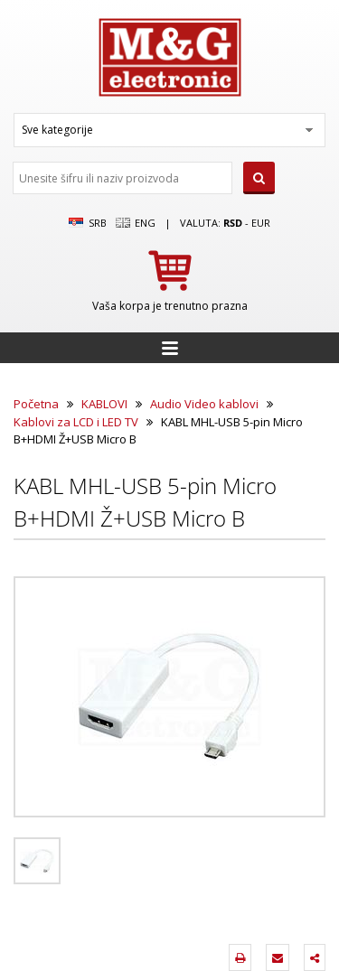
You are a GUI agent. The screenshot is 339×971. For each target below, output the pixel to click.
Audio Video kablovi (204, 404)
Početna (36, 404)
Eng (135, 223)
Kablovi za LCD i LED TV (76, 422)
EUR (260, 222)
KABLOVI (104, 404)
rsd (232, 222)
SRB (87, 223)
